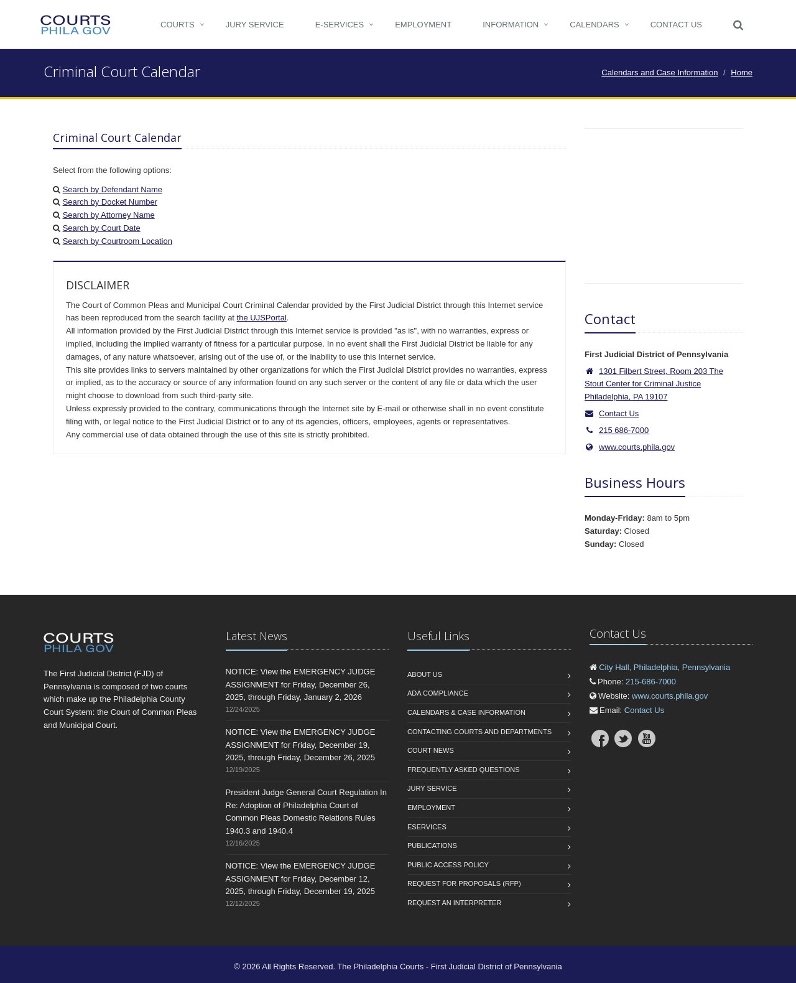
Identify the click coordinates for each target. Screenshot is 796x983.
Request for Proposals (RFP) (464, 883)
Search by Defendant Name (112, 189)
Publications (432, 845)
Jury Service (255, 24)
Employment (423, 24)
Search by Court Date (102, 228)
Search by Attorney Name (109, 215)
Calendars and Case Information (659, 72)
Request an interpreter (454, 902)
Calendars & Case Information (466, 712)
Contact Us (676, 24)
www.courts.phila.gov (630, 447)
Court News (430, 750)
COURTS (177, 24)
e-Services (339, 24)
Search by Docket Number (110, 202)
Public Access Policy (448, 865)
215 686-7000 (624, 430)
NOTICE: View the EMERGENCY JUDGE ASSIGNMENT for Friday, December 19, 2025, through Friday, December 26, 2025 (301, 745)
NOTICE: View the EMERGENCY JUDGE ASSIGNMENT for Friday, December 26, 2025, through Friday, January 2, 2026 (301, 684)
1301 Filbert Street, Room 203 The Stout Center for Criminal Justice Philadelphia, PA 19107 (654, 384)
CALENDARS (594, 24)
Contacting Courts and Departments (479, 731)
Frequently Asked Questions (463, 769)
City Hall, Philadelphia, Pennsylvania (664, 667)
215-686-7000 (651, 681)
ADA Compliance (437, 693)
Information (511, 24)
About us (424, 674)
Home (741, 72)
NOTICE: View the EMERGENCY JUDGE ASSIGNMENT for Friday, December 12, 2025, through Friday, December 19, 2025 (301, 879)
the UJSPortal (262, 317)
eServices (427, 827)
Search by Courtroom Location (117, 241)
